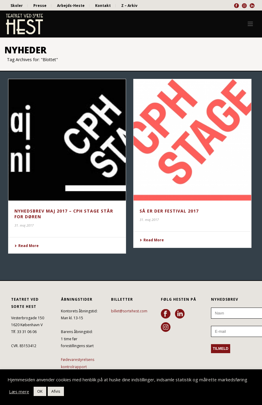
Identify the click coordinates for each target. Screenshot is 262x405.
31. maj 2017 (24, 225)
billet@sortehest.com (129, 311)
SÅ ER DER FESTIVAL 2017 (169, 211)
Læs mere (19, 391)
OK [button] (40, 391)
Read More (26, 245)
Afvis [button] (55, 391)
